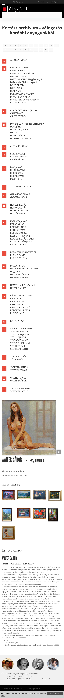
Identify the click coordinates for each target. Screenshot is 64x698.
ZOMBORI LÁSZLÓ (19, 391)
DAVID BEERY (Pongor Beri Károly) (27, 123)
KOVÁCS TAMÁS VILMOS (22, 238)
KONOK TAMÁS (18, 229)
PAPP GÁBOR (16, 304)
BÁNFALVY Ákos (18, 76)
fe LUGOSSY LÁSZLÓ (20, 186)
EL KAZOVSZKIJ (17, 153)
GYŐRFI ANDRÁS (18, 197)
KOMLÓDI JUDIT (18, 227)
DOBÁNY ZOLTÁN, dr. (21, 138)
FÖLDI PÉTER (16, 178)
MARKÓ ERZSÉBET (19, 277)
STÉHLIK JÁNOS (18, 337)
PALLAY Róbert (17, 301)
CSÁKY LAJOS (16, 113)
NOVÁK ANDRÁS (18, 288)
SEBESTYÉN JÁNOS (19, 334)
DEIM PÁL (15, 132)
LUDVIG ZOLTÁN (18, 258)
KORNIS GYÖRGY (18, 232)
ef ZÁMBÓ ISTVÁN (19, 146)
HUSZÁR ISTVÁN (18, 213)
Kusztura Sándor (18, 244)
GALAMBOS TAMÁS (20, 194)
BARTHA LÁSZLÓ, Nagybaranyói (26, 79)
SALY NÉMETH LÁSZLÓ (21, 328)
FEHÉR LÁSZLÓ (17, 170)
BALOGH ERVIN (18, 70)
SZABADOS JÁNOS (19, 340)
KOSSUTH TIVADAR (20, 235)
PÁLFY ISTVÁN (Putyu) (21, 295)
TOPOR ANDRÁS (18, 356)
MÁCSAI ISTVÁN (18, 265)
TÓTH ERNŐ (16, 359)
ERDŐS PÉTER (17, 159)
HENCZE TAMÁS (18, 204)
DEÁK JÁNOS (16, 126)
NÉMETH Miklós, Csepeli (22, 285)
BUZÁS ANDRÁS (18, 102)
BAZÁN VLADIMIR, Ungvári (23, 82)
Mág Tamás (16, 271)
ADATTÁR (37, 461)
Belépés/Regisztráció (54, 2)
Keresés (41, 2)
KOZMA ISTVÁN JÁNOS (21, 241)
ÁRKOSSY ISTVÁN (18, 59)
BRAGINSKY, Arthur (20, 96)
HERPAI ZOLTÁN (18, 207)
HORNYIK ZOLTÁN (19, 210)
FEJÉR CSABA (16, 173)
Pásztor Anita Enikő (20, 307)
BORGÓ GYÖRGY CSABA (22, 93)
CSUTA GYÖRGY (18, 116)
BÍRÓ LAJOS (16, 88)
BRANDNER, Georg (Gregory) (24, 99)
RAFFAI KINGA (17, 320)
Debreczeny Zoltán (19, 129)
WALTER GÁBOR (18, 380)
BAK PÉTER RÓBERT (20, 67)
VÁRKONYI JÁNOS (19, 367)
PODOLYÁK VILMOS (20, 310)
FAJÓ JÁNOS (16, 167)
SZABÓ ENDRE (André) (21, 343)
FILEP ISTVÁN (17, 175)
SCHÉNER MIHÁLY (19, 331)
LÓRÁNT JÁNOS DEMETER (23, 252)
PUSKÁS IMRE (17, 313)
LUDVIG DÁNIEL (18, 255)
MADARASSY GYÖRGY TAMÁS (25, 268)
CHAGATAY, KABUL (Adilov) (23, 110)
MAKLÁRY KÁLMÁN (19, 274)
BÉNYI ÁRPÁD (17, 85)
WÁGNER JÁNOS (18, 377)
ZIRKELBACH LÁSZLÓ (20, 388)
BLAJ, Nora (15, 90)
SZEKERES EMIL (17, 346)
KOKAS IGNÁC (17, 224)
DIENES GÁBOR (17, 135)
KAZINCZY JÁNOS (18, 221)
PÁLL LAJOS (16, 298)
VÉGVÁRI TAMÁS (18, 370)
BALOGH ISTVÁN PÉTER (22, 73)
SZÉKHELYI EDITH (19, 348)
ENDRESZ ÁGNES (18, 156)
